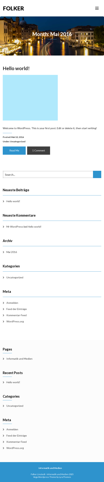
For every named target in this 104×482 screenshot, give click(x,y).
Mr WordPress (14, 226)
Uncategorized (17, 141)
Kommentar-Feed (16, 315)
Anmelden (12, 302)
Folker (13, 8)
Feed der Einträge (16, 308)
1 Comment (38, 150)
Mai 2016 (11, 252)
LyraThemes (65, 477)
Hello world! (16, 68)
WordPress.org (15, 321)
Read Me (14, 150)
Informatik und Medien (19, 358)
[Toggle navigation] (97, 8)
